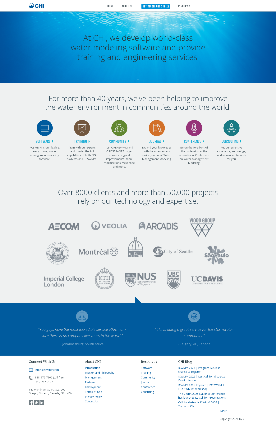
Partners (90, 382)
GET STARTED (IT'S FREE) (156, 6)
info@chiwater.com (44, 370)
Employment (93, 387)
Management (93, 377)
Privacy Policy (93, 396)
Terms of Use (93, 392)
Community (148, 377)
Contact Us (92, 401)
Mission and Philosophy (99, 372)
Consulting (147, 392)
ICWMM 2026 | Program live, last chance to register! (199, 369)
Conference (148, 387)
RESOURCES (184, 6)
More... (224, 411)
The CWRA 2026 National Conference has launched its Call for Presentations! (202, 395)
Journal (145, 382)
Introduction (92, 368)
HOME (110, 6)
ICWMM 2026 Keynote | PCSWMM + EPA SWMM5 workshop (201, 387)
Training (146, 372)
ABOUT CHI (127, 6)
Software (146, 368)
